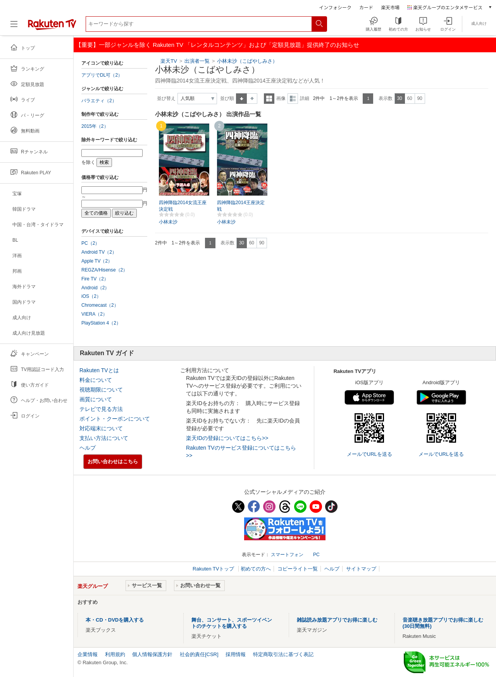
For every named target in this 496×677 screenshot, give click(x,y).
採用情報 (236, 654)
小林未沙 (168, 222)
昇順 (241, 98)
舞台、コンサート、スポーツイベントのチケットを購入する (231, 623)
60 (409, 98)
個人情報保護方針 (152, 654)
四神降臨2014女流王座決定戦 (183, 206)
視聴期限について (101, 390)
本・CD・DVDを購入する (115, 620)
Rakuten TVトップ (214, 569)
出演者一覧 (197, 61)
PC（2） (90, 243)
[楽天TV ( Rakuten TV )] (52, 27)
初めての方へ (256, 569)
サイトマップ (361, 569)
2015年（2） (94, 126)
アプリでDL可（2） (101, 75)
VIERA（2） (94, 314)
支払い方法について (103, 438)
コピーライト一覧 (297, 569)
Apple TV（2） (96, 261)
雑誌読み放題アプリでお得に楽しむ (337, 620)
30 (399, 98)
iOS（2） (91, 296)
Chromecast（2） (100, 305)
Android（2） (95, 287)
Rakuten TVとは (99, 370)
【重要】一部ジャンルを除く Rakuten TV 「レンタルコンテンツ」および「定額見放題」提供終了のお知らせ (217, 44)
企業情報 (88, 654)
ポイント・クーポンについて (114, 419)
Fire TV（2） (94, 279)
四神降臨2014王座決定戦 (241, 206)
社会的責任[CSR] (199, 654)
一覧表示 (269, 98)
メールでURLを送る (369, 454)
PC (316, 554)
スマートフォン (287, 554)
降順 (252, 98)
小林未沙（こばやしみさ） (247, 61)
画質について (95, 399)
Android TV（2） (99, 252)
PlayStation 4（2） (101, 323)
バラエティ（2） (99, 100)
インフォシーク (335, 7)
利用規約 (115, 654)
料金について (95, 380)
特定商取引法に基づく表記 (283, 654)
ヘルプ (87, 448)
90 (419, 98)
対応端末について (101, 428)
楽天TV (168, 61)
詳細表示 (293, 98)
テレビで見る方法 (101, 409)
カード (366, 7)
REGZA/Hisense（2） (104, 270)
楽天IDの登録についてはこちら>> (227, 438)
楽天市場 (390, 7)
